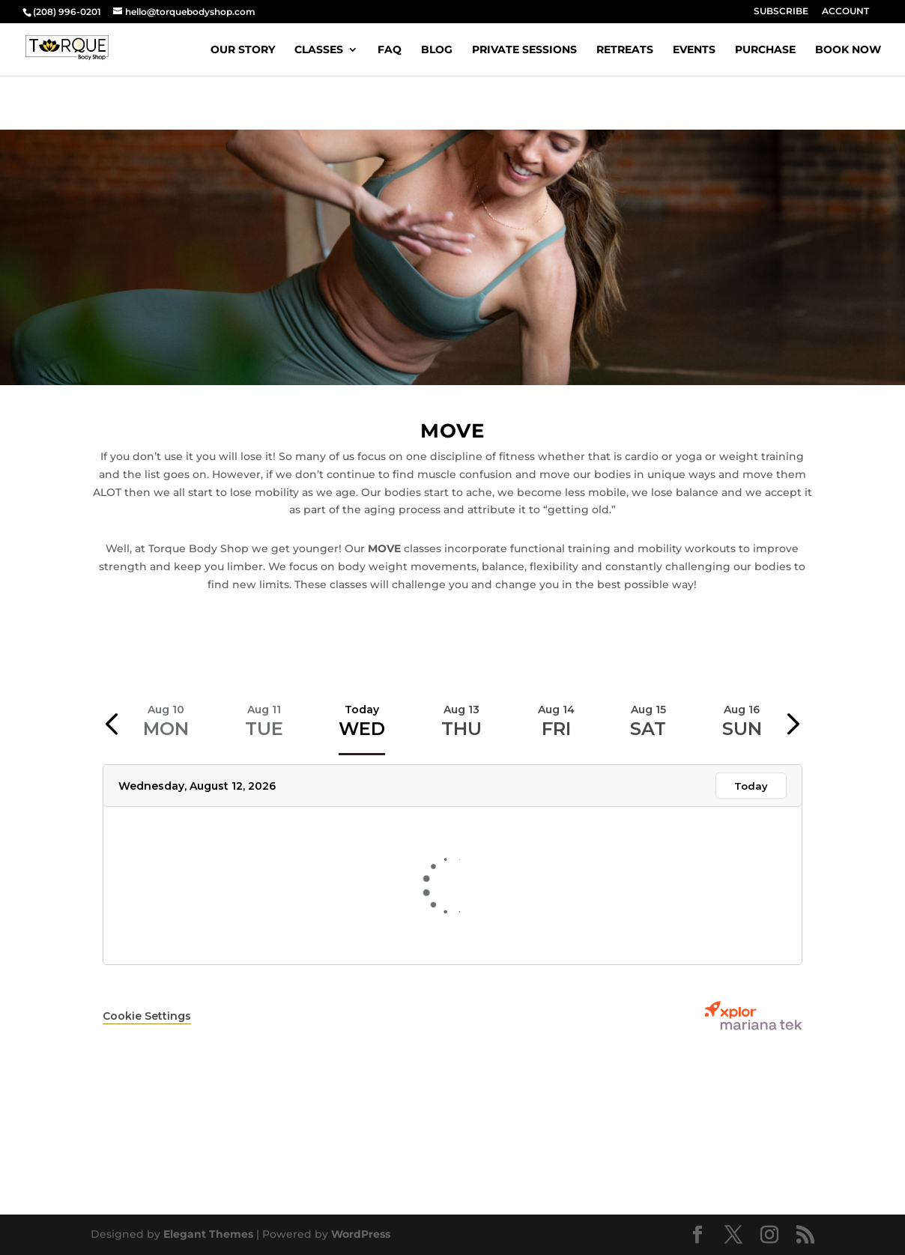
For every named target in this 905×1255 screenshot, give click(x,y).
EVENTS (694, 50)
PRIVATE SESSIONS (524, 50)
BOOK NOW (848, 50)
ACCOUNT (845, 11)
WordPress (360, 1234)
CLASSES (318, 50)
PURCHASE (765, 50)
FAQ (390, 50)
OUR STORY (243, 50)
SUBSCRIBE (781, 11)
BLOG (436, 50)
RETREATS (624, 50)
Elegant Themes (208, 1234)
